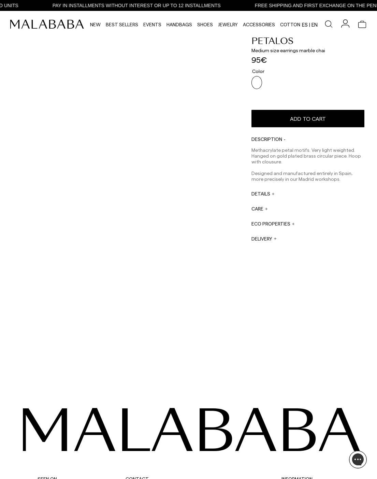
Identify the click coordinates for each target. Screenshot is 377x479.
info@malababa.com (145, 463)
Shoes (205, 24)
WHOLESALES (200, 433)
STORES (288, 441)
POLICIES (290, 465)
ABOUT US (291, 433)
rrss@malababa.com (206, 457)
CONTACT (137, 422)
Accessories (259, 24)
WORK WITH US (202, 467)
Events (152, 24)
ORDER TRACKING (143, 471)
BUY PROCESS (294, 449)
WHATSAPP (136, 433)
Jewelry (228, 24)
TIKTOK (45, 441)
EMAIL (131, 446)
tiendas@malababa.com (210, 474)
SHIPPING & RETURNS (301, 457)
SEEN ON (47, 422)
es (305, 24)
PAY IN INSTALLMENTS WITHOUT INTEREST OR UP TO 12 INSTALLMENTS (143, 5)
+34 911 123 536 (139, 437)
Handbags (179, 24)
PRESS (193, 450)
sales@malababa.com (208, 439)
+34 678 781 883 (140, 476)
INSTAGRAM (49, 433)
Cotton (290, 24)
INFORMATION (297, 422)
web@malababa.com (146, 450)
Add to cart (308, 113)
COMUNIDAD (50, 449)
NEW (95, 24)
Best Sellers (122, 24)
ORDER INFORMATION (146, 458)
